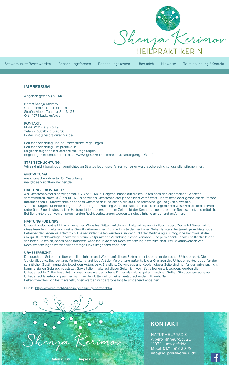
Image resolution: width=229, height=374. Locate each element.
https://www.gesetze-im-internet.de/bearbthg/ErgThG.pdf (110, 155)
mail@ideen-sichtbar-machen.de (48, 182)
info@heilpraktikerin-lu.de (54, 135)
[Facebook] (215, 357)
